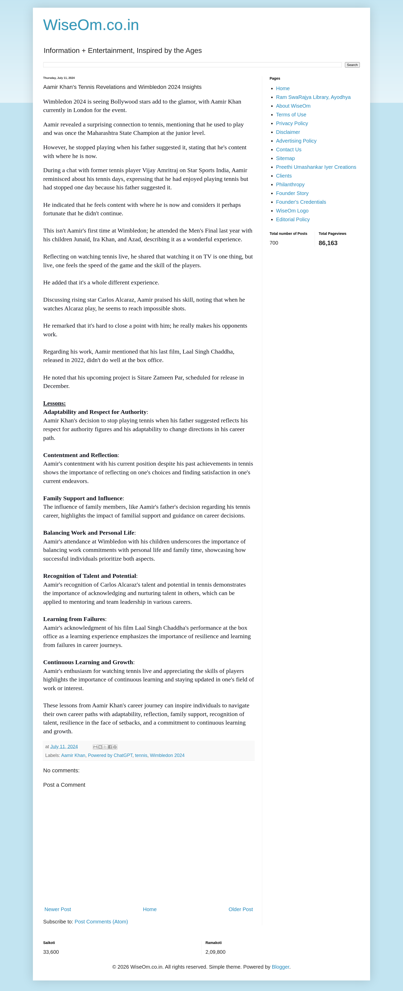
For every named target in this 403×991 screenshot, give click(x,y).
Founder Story (292, 193)
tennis (141, 755)
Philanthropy (290, 184)
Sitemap (285, 158)
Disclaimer (288, 132)
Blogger (280, 967)
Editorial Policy (293, 219)
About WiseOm (293, 106)
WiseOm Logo (292, 211)
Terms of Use (291, 114)
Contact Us (288, 149)
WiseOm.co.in (91, 24)
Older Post (241, 909)
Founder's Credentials (301, 202)
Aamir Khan (73, 755)
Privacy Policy (292, 123)
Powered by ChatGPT (110, 755)
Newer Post (57, 909)
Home (150, 909)
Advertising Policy (296, 141)
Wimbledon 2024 (167, 755)
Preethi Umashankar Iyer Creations (316, 167)
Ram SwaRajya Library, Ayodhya (313, 97)
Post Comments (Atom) (101, 921)
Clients (284, 176)
